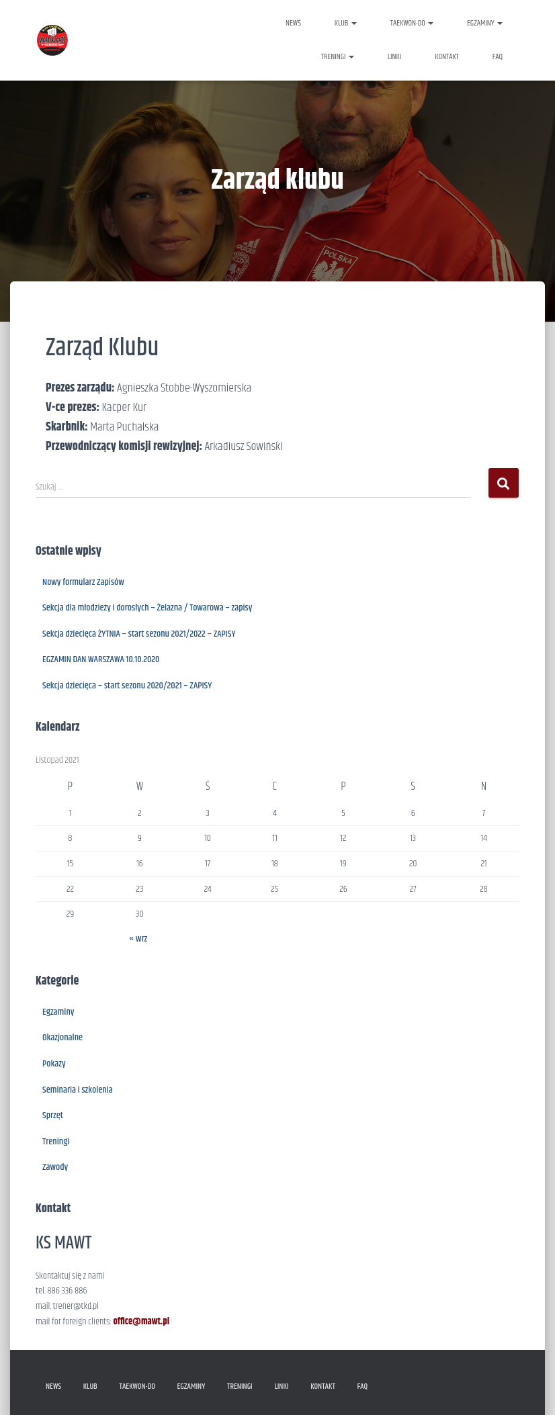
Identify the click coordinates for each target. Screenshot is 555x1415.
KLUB (346, 23)
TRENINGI (337, 56)
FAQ (498, 56)
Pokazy (54, 1063)
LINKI (394, 56)
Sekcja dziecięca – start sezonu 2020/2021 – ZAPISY (127, 685)
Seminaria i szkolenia (77, 1090)
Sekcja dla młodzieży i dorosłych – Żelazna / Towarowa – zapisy (147, 607)
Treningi (56, 1141)
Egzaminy (58, 1012)
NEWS (293, 23)
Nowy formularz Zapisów (83, 582)
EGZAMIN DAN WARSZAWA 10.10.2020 (100, 659)
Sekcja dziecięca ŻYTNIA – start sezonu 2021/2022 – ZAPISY (139, 634)
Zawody (55, 1167)
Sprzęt (52, 1115)
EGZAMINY (485, 23)
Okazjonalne (62, 1037)
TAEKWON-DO (411, 23)
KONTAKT (447, 56)
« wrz (138, 938)
